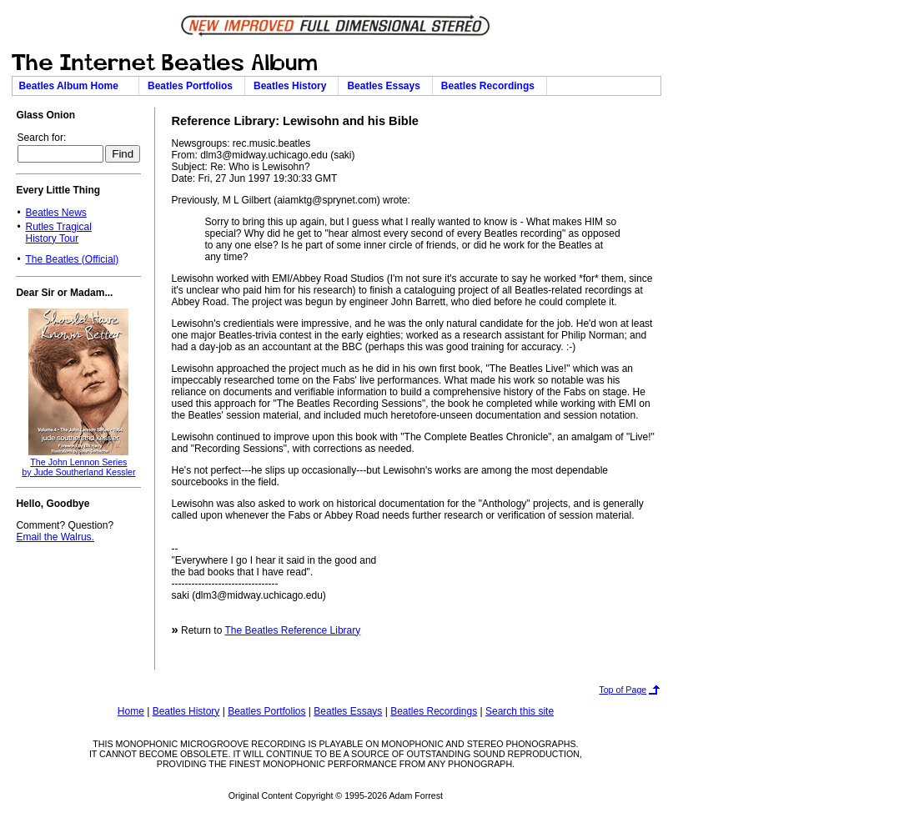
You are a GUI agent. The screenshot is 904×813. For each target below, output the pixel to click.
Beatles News (55, 212)
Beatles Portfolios (193, 86)
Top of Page (622, 690)
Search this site (519, 711)
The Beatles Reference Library (292, 630)
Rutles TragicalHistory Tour (58, 232)
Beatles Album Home (75, 86)
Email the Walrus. (55, 537)
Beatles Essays (386, 86)
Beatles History (293, 86)
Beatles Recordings (490, 86)
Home (131, 711)
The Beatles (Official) (71, 259)
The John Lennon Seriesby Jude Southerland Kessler (78, 467)
